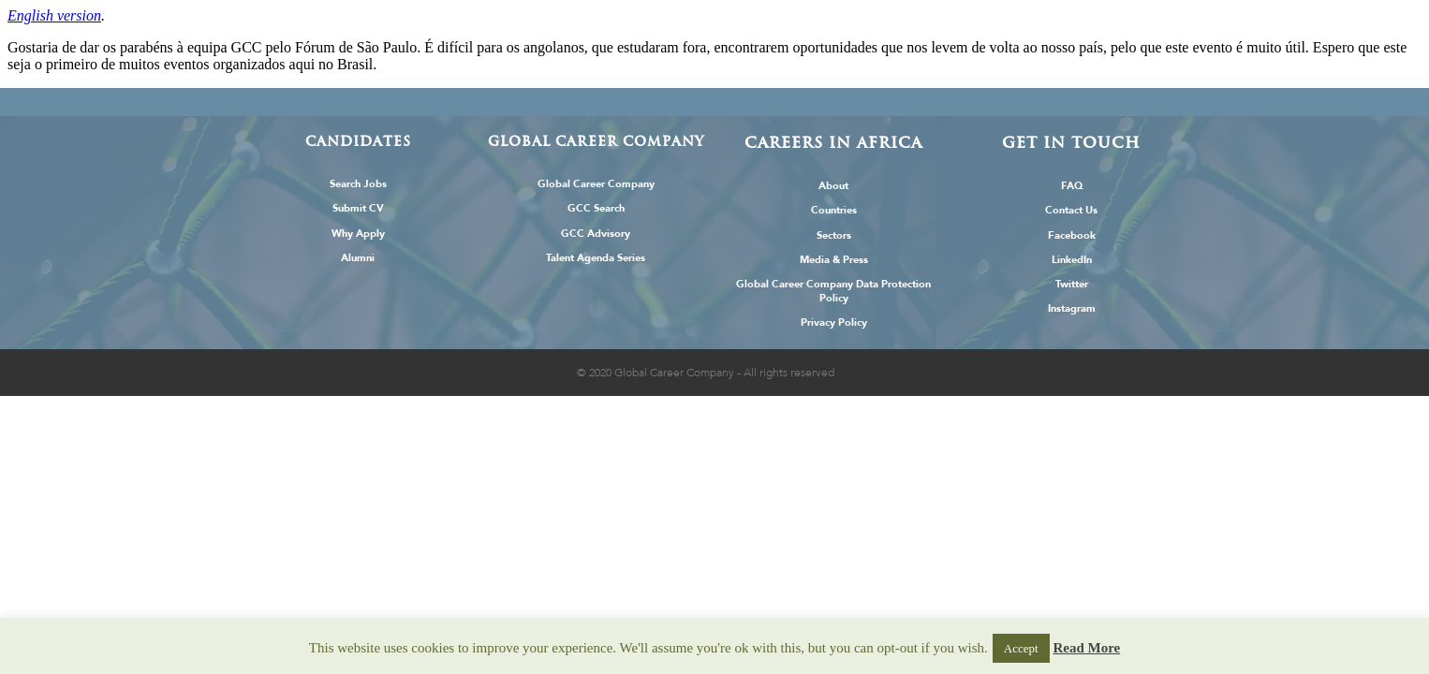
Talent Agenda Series (595, 258)
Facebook (1072, 235)
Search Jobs (358, 184)
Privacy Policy (834, 322)
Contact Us (1071, 210)
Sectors (834, 235)
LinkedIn (1072, 260)
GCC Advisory (595, 234)
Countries (834, 210)
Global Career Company (596, 184)
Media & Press (834, 260)
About (833, 186)
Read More (1086, 647)
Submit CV (358, 208)
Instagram (1072, 308)
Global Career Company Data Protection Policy (833, 291)
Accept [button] (1021, 648)
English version (54, 15)
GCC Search (596, 208)
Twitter (1071, 284)
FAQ (1072, 186)
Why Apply (358, 234)
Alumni (358, 258)
